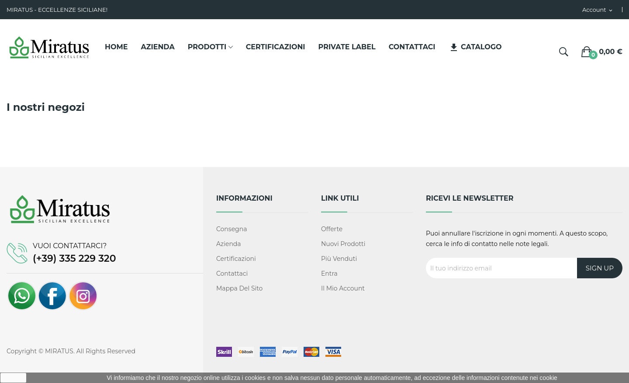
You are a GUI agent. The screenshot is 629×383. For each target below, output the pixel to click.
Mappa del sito (239, 288)
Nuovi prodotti (343, 244)
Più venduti (339, 259)
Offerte (331, 229)
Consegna (231, 229)
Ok (13, 377)
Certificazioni (236, 259)
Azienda (228, 244)
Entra (329, 273)
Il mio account (343, 288)
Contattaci (232, 273)
